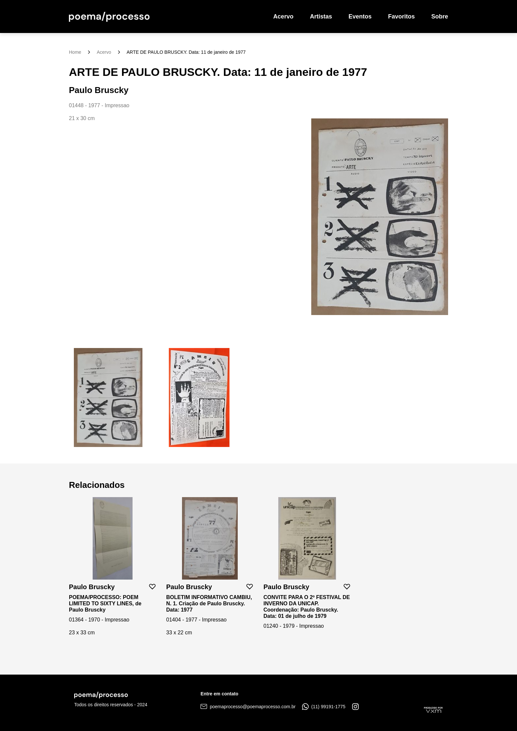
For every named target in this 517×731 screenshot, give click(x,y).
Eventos (360, 16)
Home (75, 52)
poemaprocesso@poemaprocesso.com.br (247, 706)
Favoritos (401, 16)
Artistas (321, 16)
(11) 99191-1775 (323, 706)
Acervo (283, 16)
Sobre (439, 16)
